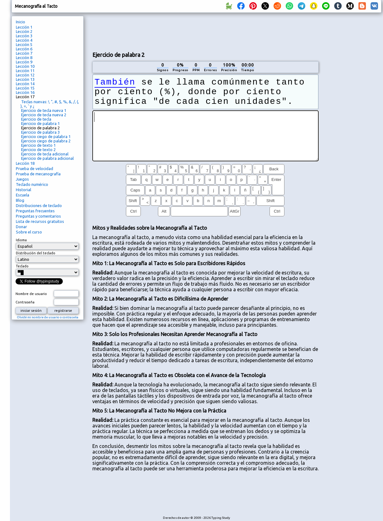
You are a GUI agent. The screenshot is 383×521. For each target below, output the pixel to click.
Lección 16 (25, 92)
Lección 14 (25, 83)
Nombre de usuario (31, 294)
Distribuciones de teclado (39, 205)
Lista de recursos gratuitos (40, 221)
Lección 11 (25, 70)
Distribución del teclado (35, 253)
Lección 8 (24, 57)
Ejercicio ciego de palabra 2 (46, 141)
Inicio (20, 22)
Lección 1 (24, 27)
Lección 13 (25, 79)
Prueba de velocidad (34, 168)
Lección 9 (24, 62)
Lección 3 (24, 36)
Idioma (21, 240)
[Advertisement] (205, 31)
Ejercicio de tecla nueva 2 (43, 115)
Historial (23, 189)
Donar (21, 226)
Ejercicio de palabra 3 (40, 132)
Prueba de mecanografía (38, 174)
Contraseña (25, 302)
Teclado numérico (32, 184)
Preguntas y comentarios (38, 216)
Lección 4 (24, 40)
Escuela (22, 195)
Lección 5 (24, 44)
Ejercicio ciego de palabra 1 (46, 136)
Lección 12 (25, 75)
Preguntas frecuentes (35, 211)
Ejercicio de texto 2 (38, 149)
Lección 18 (25, 163)
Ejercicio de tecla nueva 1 (43, 110)
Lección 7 (24, 53)
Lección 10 (25, 66)
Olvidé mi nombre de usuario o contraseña (47, 317)
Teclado (22, 266)
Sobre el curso (29, 232)
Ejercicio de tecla (36, 119)
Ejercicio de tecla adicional (44, 154)
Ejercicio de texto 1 (38, 145)
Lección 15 (25, 88)
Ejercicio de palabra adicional (47, 158)
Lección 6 (24, 49)
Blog (20, 200)
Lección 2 (24, 31)
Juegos (22, 179)
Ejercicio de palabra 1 (40, 123)
